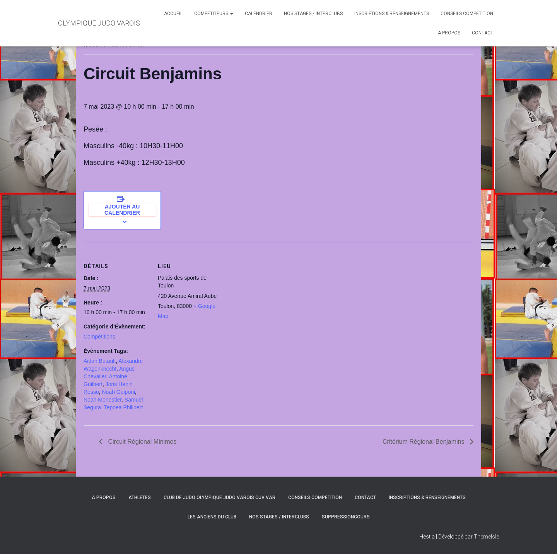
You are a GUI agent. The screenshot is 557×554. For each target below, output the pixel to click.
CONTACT (482, 33)
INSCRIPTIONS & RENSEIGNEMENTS (391, 13)
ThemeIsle (486, 536)
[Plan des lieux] (273, 295)
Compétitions (99, 336)
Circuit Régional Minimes (141, 441)
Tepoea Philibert (123, 407)
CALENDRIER (258, 13)
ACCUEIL (173, 13)
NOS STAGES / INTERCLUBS (313, 13)
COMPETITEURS (213, 13)
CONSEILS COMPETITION (467, 13)
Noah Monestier (102, 400)
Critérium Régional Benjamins (424, 441)
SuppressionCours (346, 517)
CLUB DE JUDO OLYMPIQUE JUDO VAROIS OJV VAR (219, 497)
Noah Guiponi (118, 392)
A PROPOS (449, 33)
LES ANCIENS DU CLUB (212, 517)
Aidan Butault (100, 361)
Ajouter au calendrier (122, 209)
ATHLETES (139, 497)
